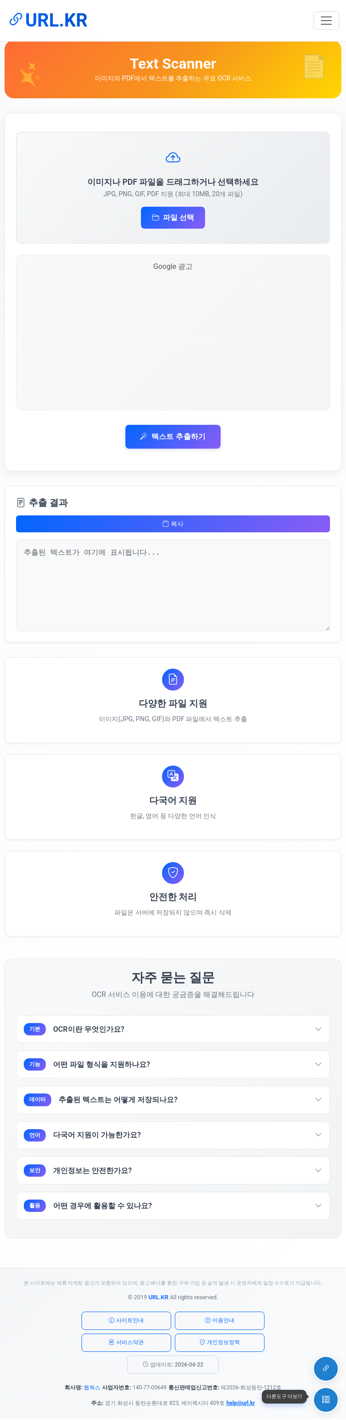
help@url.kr (241, 1404)
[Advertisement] (173, 341)
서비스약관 (126, 1343)
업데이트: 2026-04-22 (173, 1365)
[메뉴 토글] (326, 20)
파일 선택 (173, 218)
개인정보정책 (220, 1343)
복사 (173, 524)
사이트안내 (126, 1321)
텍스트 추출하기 (173, 437)
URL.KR (47, 20)
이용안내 (219, 1321)
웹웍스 (92, 1388)
